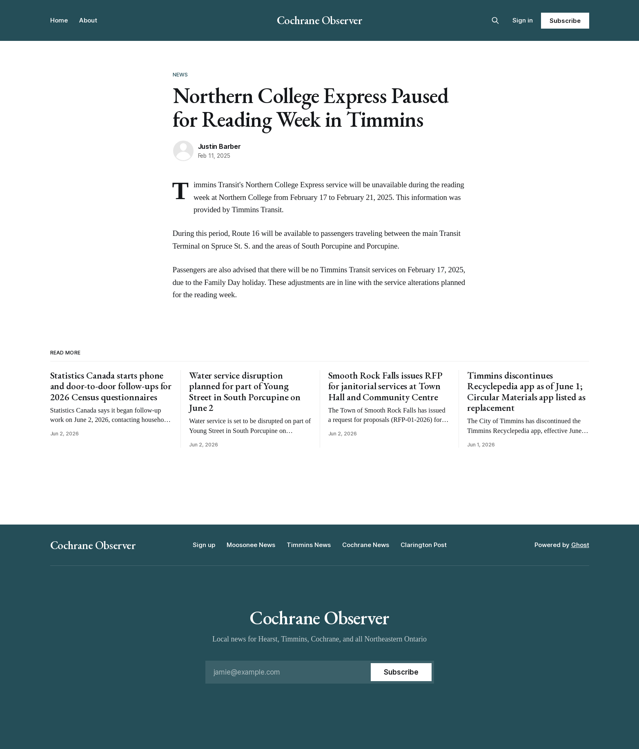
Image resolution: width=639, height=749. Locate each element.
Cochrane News (365, 545)
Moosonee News (251, 545)
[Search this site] (495, 20)
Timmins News (309, 545)
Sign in (522, 20)
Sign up (204, 545)
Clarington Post (424, 545)
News (180, 74)
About (88, 20)
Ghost (580, 545)
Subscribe (565, 21)
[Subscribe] (401, 672)
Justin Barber (219, 146)
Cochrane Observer (320, 20)
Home (59, 20)
